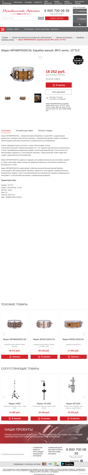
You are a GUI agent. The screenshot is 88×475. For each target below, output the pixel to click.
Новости (38, 2)
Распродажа (29, 29)
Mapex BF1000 (73, 404)
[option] (22, 73)
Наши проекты (68, 2)
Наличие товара (53, 79)
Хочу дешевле (58, 92)
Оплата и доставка (42, 29)
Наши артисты (58, 2)
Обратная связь (54, 452)
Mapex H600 (15, 404)
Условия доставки (24, 130)
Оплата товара (45, 130)
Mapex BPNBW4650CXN (14, 339)
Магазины (52, 454)
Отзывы (28, 2)
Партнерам (37, 456)
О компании (6, 2)
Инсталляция (38, 452)
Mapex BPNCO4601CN (44, 339)
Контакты (18, 2)
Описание (6, 130)
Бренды (10, 29)
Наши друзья (38, 454)
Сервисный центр (55, 447)
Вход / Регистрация (79, 7)
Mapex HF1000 (44, 404)
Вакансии (54, 29)
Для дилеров (48, 2)
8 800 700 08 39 (56, 10)
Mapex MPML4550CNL (73, 339)
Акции (16, 29)
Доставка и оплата (55, 450)
